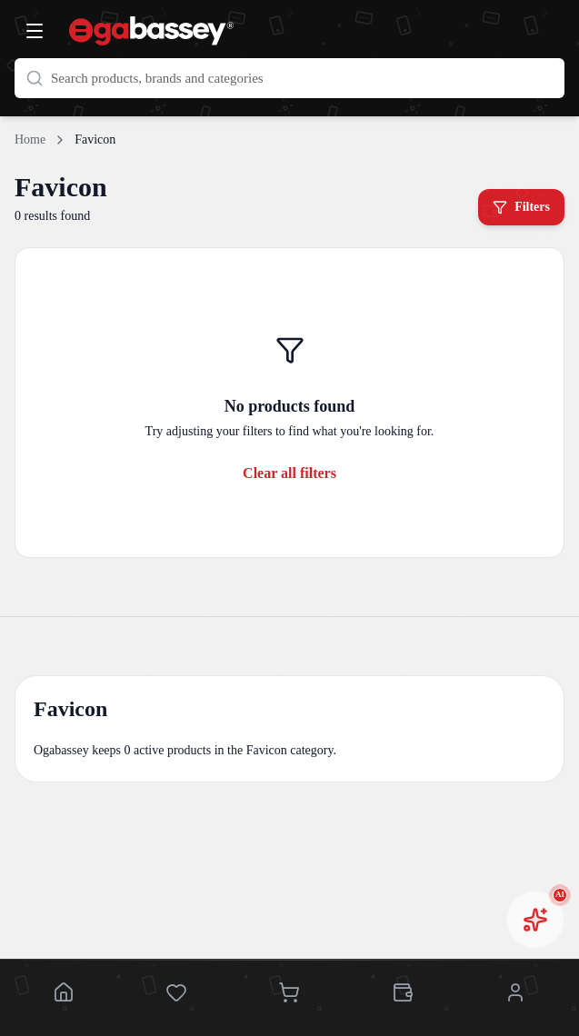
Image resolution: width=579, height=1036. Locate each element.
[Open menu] (35, 31)
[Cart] (289, 994)
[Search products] (289, 78)
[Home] (63, 994)
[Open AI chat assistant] (535, 920)
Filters (521, 207)
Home (30, 139)
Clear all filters (289, 473)
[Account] (515, 994)
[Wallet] (402, 994)
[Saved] (176, 994)
